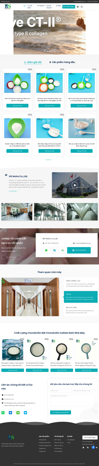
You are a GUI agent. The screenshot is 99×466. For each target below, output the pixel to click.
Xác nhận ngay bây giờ (60, 412)
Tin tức (69, 442)
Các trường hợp (71, 439)
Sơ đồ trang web (58, 448)
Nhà (24, 5)
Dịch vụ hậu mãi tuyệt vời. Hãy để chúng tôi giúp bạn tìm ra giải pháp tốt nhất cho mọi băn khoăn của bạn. (80, 311)
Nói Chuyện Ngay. (68, 7)
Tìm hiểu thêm (14, 191)
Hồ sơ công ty (57, 439)
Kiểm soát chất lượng (59, 446)
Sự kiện (58, 5)
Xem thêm (49, 159)
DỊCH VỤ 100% (71, 307)
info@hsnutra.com (9, 399)
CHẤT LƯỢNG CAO (73, 281)
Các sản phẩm (29, 7)
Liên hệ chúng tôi (49, 7)
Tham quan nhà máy (59, 442)
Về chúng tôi (41, 5)
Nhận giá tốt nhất (17, 105)
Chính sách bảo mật (18, 463)
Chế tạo (68, 294)
